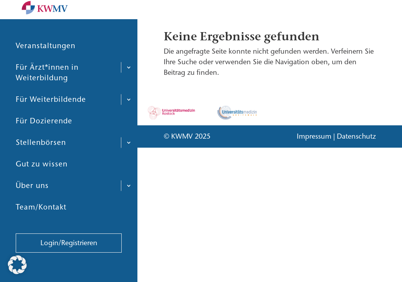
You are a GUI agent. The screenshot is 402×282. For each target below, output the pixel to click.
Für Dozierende (44, 139)
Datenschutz (356, 136)
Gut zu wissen (42, 182)
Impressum (314, 136)
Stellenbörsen (41, 161)
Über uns (32, 204)
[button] (17, 265)
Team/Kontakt (41, 225)
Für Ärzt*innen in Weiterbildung (47, 91)
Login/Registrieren (68, 261)
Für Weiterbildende (51, 118)
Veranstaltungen (45, 64)
